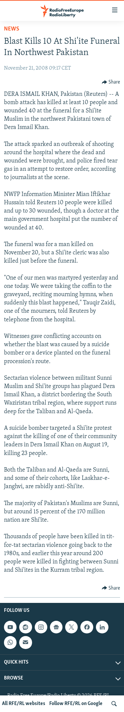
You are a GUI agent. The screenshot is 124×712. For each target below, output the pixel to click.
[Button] (111, 82)
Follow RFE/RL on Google (76, 703)
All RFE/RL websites (23, 703)
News (11, 29)
